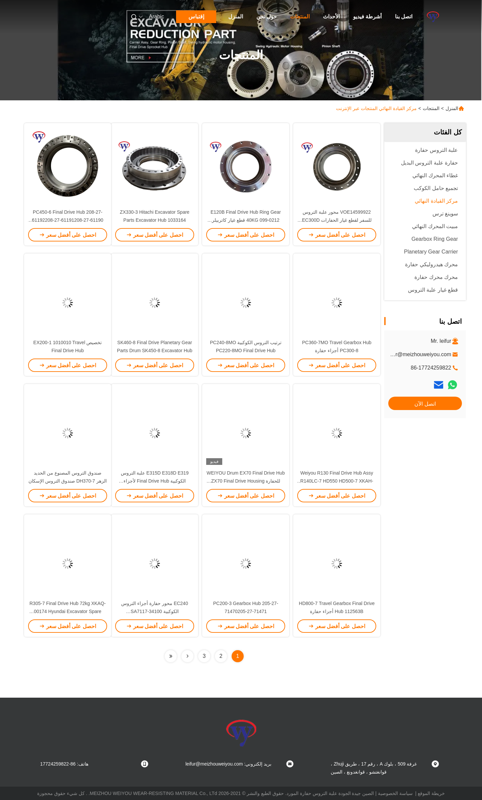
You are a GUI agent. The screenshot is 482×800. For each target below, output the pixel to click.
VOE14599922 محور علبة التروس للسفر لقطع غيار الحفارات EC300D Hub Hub (336, 220)
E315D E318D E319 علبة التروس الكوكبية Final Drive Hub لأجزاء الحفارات (155, 481)
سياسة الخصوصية (395, 793)
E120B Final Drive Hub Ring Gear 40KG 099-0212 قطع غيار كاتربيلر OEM (246, 220)
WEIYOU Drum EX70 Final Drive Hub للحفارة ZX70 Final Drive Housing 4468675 (246, 481)
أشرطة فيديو (367, 16)
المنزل (235, 16)
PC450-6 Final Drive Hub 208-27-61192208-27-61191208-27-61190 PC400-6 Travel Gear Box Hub (67, 220)
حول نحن (266, 16)
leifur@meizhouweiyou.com (418, 354)
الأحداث (331, 16)
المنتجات (300, 16)
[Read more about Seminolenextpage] (187, 656)
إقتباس (196, 16)
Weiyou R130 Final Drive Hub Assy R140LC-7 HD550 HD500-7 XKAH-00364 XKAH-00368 (336, 481)
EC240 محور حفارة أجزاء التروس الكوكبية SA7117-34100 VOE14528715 (154, 611)
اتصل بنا (403, 16)
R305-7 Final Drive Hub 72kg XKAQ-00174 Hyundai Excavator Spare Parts (67, 611)
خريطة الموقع (431, 793)
